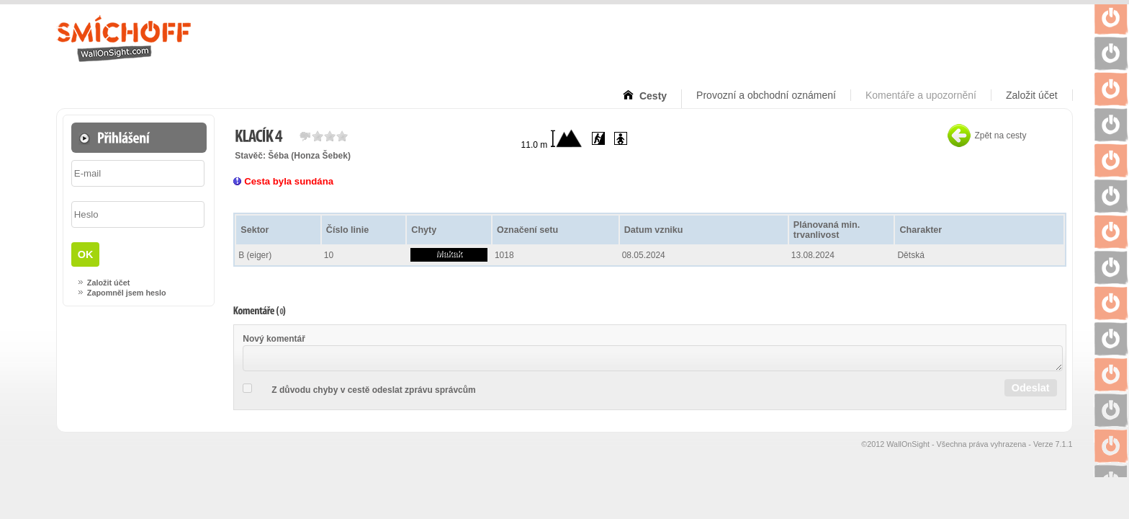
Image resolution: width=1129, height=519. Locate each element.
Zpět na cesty (1000, 135)
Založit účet (1032, 95)
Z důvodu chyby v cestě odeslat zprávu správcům (373, 390)
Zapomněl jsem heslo (126, 292)
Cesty (652, 96)
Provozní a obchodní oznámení (766, 95)
